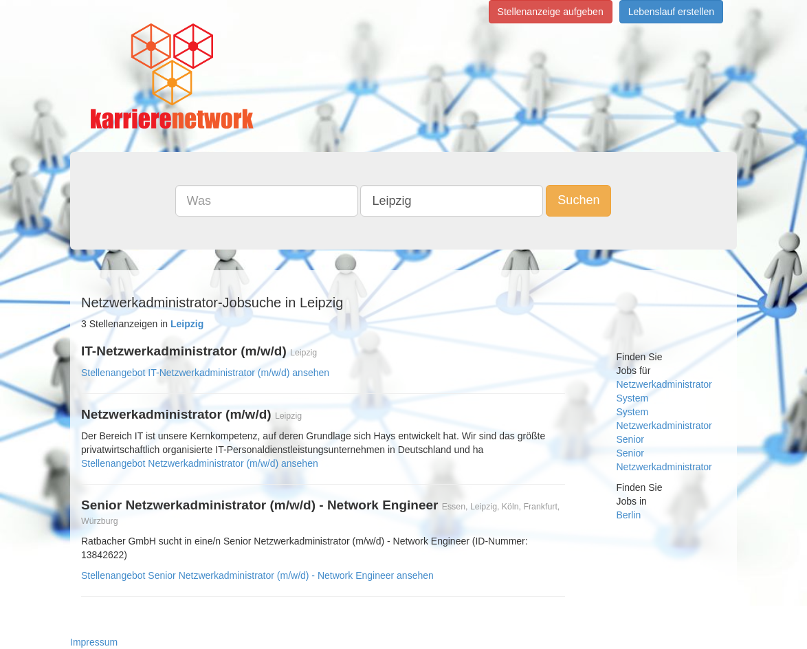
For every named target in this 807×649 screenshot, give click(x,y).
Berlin (629, 514)
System (633, 398)
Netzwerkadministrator (664, 384)
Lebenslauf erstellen (671, 11)
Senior (630, 439)
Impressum (94, 642)
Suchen (578, 200)
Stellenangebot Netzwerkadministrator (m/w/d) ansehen (199, 463)
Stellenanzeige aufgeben (551, 11)
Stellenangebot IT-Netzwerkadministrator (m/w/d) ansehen (205, 372)
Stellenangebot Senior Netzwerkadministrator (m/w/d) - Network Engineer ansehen (257, 575)
